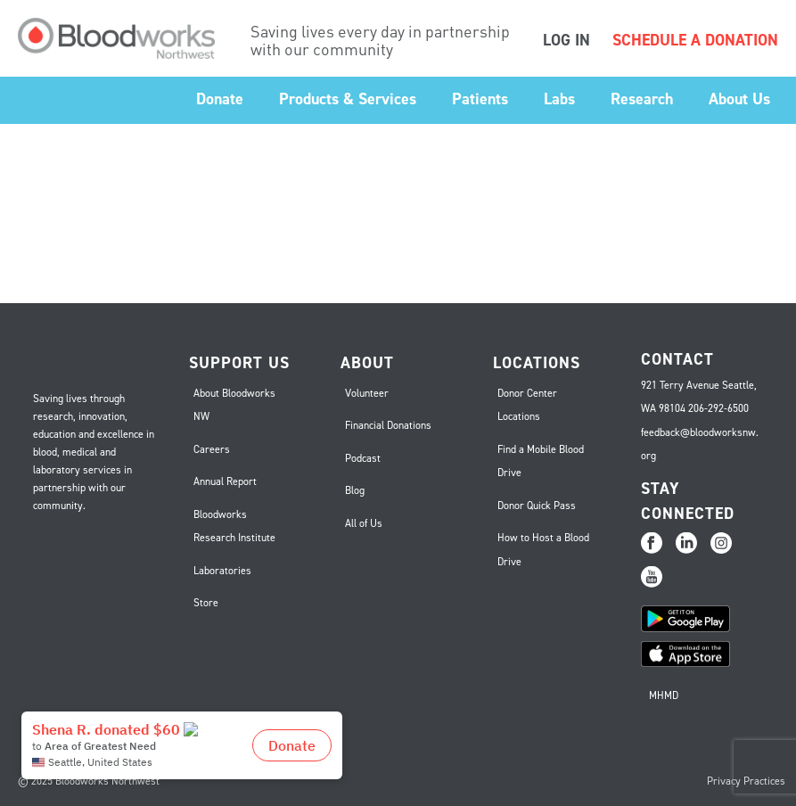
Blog (355, 490)
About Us (739, 99)
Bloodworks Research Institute (234, 526)
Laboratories (222, 570)
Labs (559, 99)
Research (642, 99)
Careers (211, 449)
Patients (480, 99)
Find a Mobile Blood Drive (540, 461)
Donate (219, 99)
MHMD (663, 695)
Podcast (363, 458)
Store (205, 603)
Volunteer (367, 393)
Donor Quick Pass (536, 505)
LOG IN (566, 40)
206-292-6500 (718, 408)
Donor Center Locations (527, 405)
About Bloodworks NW (234, 405)
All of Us (363, 523)
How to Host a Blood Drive (543, 549)
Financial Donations (388, 425)
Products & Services (347, 99)
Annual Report (225, 481)
